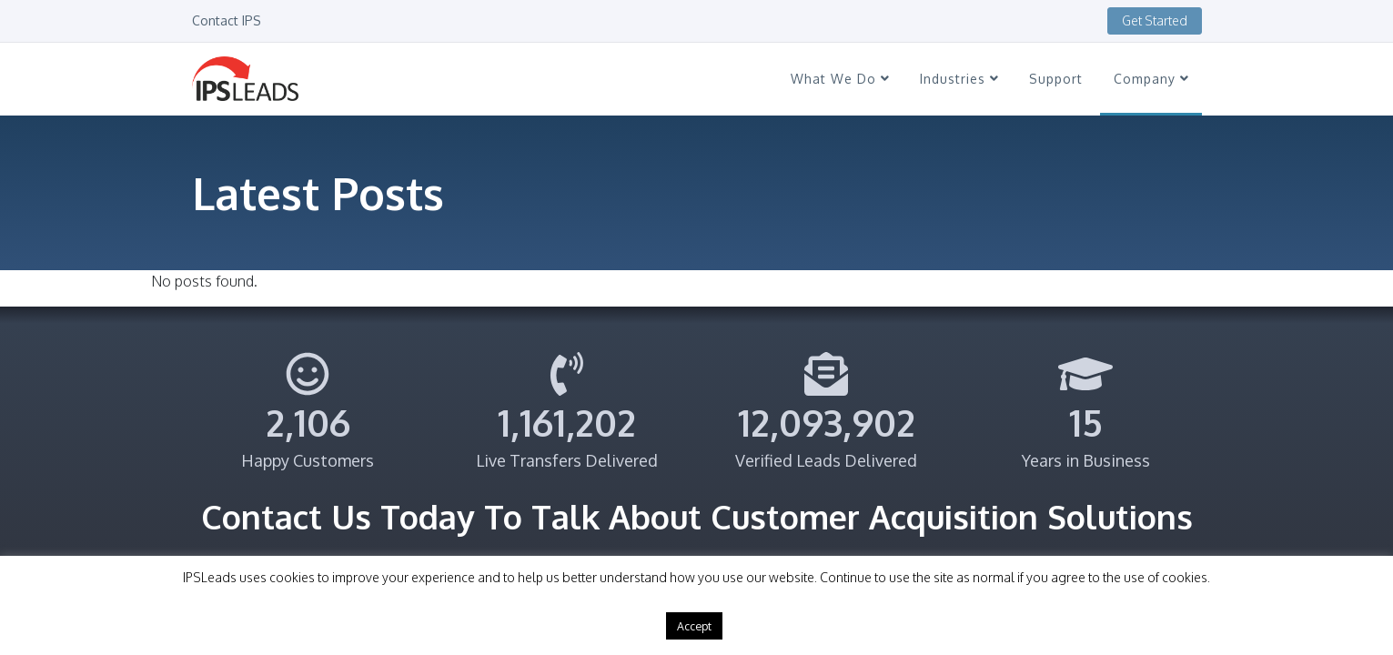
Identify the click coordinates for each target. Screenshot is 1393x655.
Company (1151, 78)
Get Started (1154, 20)
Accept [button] (694, 626)
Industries (959, 78)
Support (1056, 78)
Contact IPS (226, 20)
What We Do (840, 78)
